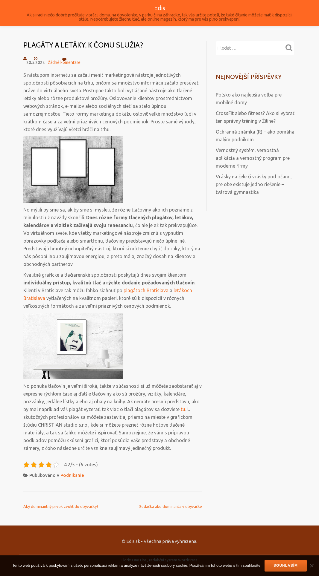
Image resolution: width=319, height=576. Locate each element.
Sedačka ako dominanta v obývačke (170, 506)
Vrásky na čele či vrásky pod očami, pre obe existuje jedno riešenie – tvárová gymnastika (254, 184)
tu (183, 409)
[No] (312, 566)
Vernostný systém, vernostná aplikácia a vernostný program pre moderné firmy (253, 158)
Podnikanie (72, 475)
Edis (159, 8)
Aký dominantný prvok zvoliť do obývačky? (60, 506)
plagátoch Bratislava (146, 290)
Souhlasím (286, 565)
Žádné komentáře (64, 60)
